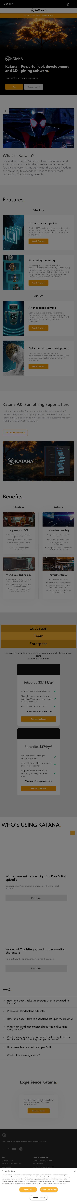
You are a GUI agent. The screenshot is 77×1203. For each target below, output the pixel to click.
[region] (38, 1185)
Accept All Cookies (49, 1189)
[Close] (74, 1171)
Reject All (28, 1189)
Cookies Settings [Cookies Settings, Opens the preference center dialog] (38, 1198)
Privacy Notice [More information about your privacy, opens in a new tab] (62, 1183)
